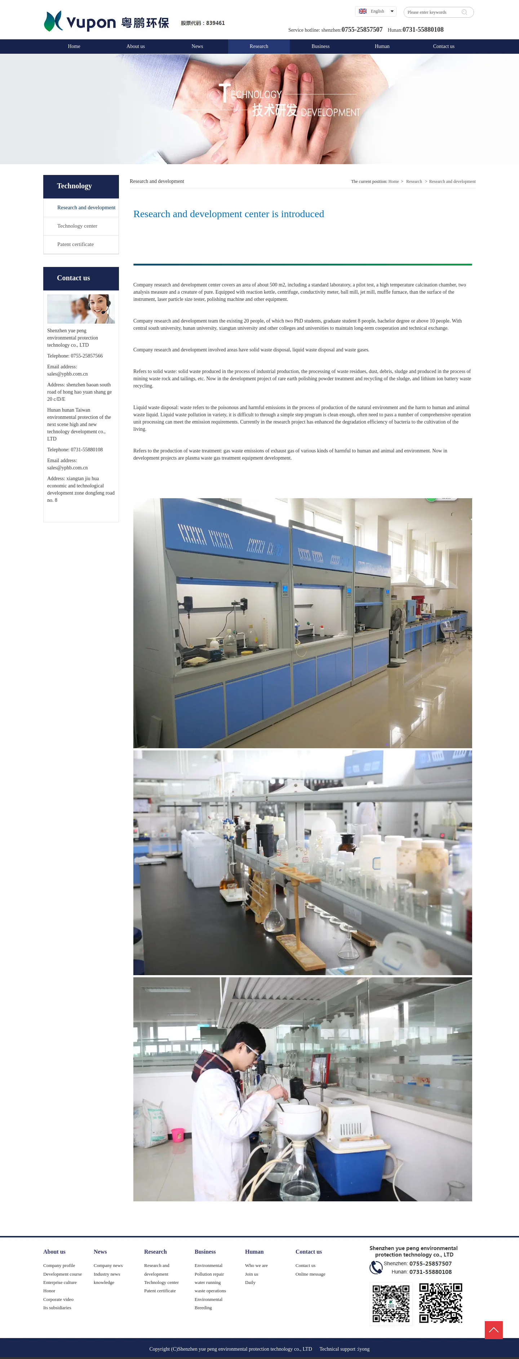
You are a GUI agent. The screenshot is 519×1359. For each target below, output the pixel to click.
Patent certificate (160, 1290)
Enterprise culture (60, 1282)
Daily (250, 1282)
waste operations (210, 1290)
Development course (62, 1274)
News (100, 1252)
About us (54, 1252)
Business (205, 1252)
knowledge (104, 1282)
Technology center (161, 1282)
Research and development (452, 181)
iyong (364, 1349)
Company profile (59, 1265)
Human (254, 1252)
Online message (310, 1274)
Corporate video (58, 1299)
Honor (49, 1290)
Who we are (256, 1265)
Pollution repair (209, 1274)
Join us (251, 1274)
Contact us (309, 1252)
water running (208, 1282)
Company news (108, 1265)
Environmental (208, 1265)
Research (414, 181)
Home (394, 181)
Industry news (107, 1274)
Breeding (203, 1307)
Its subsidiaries (57, 1307)
